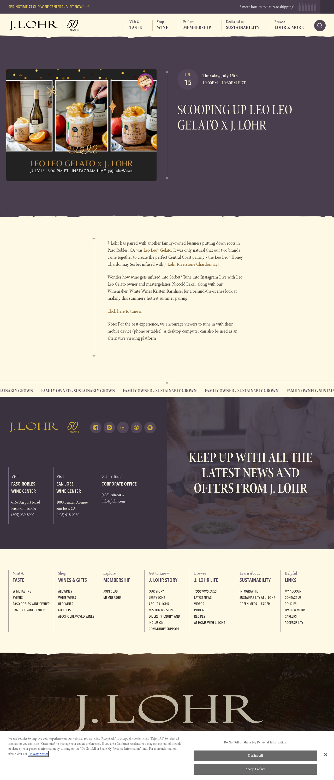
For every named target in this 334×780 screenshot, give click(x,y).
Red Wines (65, 603)
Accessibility (294, 622)
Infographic (249, 591)
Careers (291, 616)
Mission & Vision (161, 610)
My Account (294, 591)
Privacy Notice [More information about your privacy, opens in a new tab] (38, 754)
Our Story (156, 591)
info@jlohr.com (113, 501)
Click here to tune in (125, 311)
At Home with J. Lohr (209, 622)
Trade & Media (295, 610)
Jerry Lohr (157, 597)
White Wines (67, 597)
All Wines (65, 591)
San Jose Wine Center (29, 610)
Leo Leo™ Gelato (157, 250)
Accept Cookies (255, 769)
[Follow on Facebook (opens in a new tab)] (96, 427)
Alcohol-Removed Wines (76, 616)
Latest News (203, 597)
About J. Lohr (159, 603)
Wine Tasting (22, 591)
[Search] (320, 25)
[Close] (325, 754)
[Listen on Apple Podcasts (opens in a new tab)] (136, 427)
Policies (290, 603)
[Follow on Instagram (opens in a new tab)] (109, 427)
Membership (112, 597)
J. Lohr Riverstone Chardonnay (191, 264)
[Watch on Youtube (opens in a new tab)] (123, 427)
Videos (199, 603)
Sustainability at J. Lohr (257, 597)
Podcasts (201, 610)
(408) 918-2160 (67, 515)
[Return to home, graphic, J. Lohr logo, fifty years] (44, 25)
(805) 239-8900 (22, 515)
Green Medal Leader (255, 603)
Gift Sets (64, 610)
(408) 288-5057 (113, 495)
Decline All (255, 755)
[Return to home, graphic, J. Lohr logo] (44, 427)
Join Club (110, 591)
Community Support (164, 629)
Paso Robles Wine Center (31, 603)
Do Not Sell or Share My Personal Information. (255, 742)
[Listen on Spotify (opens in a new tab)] (150, 427)
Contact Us (293, 597)
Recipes (199, 616)
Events (18, 597)
